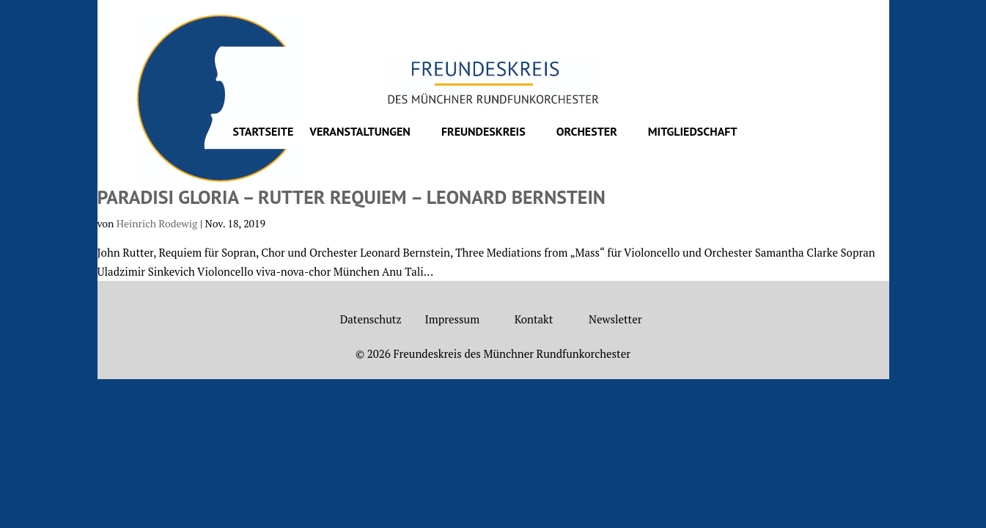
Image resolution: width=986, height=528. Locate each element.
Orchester (586, 132)
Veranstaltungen (360, 132)
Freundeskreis (483, 132)
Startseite (263, 132)
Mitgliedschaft (692, 132)
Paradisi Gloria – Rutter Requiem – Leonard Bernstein (352, 197)
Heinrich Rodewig (157, 223)
